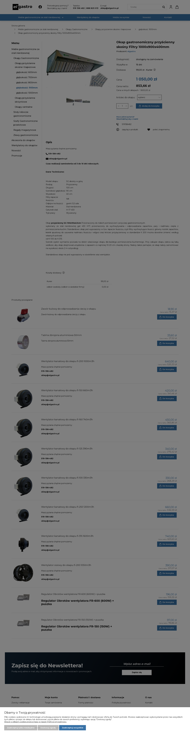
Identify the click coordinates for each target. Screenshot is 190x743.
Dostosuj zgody (48, 728)
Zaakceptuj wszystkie (72, 728)
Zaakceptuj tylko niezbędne (20, 728)
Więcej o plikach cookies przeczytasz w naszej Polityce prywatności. (35, 722)
